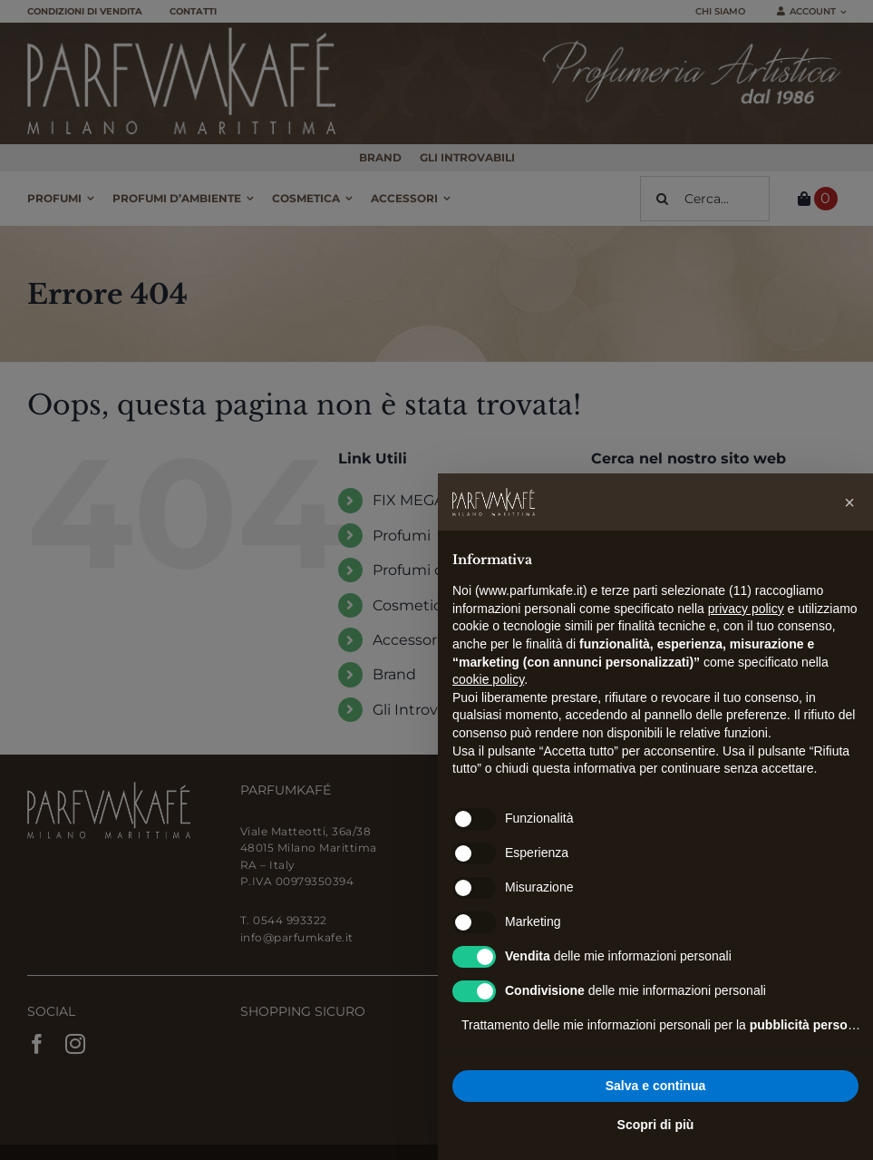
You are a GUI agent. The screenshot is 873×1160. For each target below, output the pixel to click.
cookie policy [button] (488, 679)
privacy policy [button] (746, 608)
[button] (849, 502)
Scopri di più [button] (655, 1124)
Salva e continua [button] (655, 1085)
